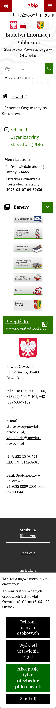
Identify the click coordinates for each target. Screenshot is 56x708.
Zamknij (28, 699)
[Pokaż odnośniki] (6, 6)
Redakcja (28, 553)
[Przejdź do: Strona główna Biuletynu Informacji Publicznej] (5, 97)
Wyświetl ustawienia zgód (28, 650)
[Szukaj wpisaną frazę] (49, 68)
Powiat (17, 96)
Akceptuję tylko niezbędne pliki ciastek (28, 678)
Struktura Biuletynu (28, 533)
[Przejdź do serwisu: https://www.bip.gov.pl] (33, 9)
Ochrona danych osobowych (28, 627)
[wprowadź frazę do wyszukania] (24, 68)
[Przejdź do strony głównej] (28, 40)
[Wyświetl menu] (50, 6)
